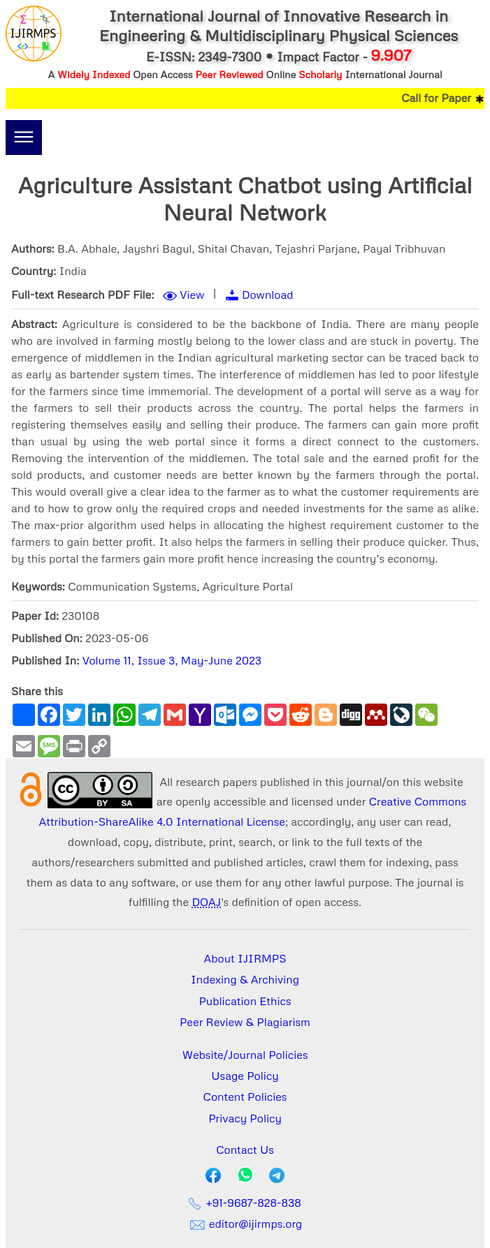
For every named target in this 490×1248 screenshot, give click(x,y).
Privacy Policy (245, 1118)
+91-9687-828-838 (245, 1203)
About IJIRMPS (244, 958)
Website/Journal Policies (245, 1055)
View (192, 295)
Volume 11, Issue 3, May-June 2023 (171, 660)
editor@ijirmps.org (245, 1224)
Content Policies (245, 1097)
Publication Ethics (245, 1001)
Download (268, 295)
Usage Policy (244, 1076)
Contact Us (245, 1150)
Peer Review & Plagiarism (245, 1022)
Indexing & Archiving (245, 979)
